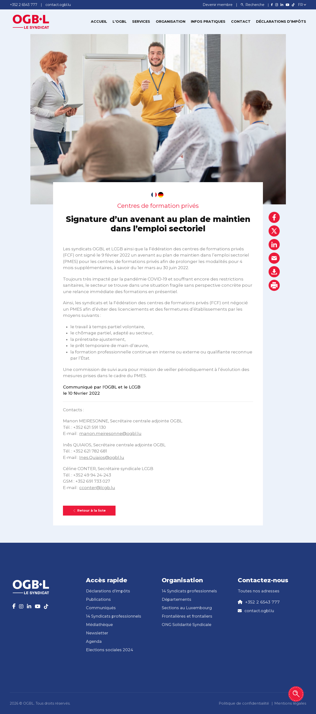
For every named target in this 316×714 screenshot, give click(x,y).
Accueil (99, 21)
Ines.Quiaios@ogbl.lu (101, 457)
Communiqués (101, 608)
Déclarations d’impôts (281, 21)
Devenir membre (218, 4)
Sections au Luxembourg (187, 608)
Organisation (170, 21)
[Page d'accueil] (31, 21)
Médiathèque (99, 624)
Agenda (94, 641)
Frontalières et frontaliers (187, 616)
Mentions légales (290, 703)
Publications (98, 599)
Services (141, 21)
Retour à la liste (89, 510)
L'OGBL (120, 21)
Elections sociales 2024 (109, 650)
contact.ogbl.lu (259, 610)
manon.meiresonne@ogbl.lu (110, 433)
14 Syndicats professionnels (113, 616)
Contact (241, 21)
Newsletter (97, 633)
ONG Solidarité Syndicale (186, 624)
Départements (176, 599)
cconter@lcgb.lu (97, 487)
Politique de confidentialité (244, 703)
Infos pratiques (208, 21)
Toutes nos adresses (258, 591)
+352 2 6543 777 (262, 602)
